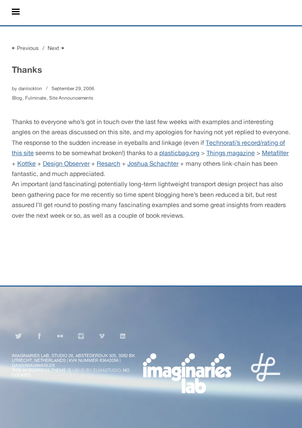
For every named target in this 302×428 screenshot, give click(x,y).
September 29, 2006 (73, 88)
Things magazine (230, 152)
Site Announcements (71, 98)
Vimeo (102, 336)
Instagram (81, 336)
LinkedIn (123, 336)
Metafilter (275, 152)
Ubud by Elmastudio (96, 370)
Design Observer (66, 163)
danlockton (30, 88)
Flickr (60, 336)
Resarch (108, 163)
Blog (17, 98)
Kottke (26, 163)
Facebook (39, 336)
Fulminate (35, 98)
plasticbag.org (179, 152)
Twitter (18, 336)
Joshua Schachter (153, 163)
